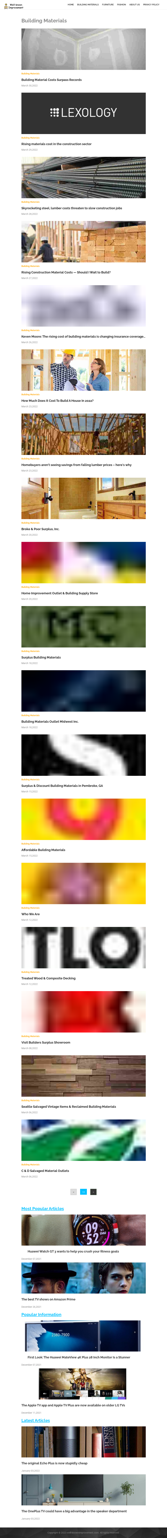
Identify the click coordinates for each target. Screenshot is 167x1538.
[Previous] (73, 1192)
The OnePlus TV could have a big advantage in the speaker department (74, 1511)
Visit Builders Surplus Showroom (45, 1042)
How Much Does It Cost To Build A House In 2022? (57, 400)
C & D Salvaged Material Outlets (45, 1171)
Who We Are (30, 914)
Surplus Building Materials (41, 657)
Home (71, 4)
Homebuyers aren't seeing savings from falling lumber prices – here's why (76, 465)
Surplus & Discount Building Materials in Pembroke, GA (62, 786)
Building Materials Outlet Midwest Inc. (50, 721)
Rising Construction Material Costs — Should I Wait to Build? (66, 272)
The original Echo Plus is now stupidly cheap (54, 1463)
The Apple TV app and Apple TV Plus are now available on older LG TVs (73, 1405)
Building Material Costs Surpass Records (51, 80)
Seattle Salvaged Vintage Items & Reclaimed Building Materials (68, 1106)
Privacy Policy (151, 4)
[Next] (93, 1192)
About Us (134, 4)
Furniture (108, 4)
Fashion (121, 4)
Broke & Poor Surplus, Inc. (40, 529)
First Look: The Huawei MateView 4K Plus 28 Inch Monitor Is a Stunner (75, 1357)
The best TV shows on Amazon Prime (48, 1299)
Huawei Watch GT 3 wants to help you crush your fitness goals (70, 1251)
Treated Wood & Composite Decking (48, 978)
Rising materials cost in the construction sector (56, 144)
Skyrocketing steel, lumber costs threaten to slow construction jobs (71, 208)
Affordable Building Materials (43, 850)
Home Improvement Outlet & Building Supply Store (59, 593)
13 (83, 1191)
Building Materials (88, 4)
